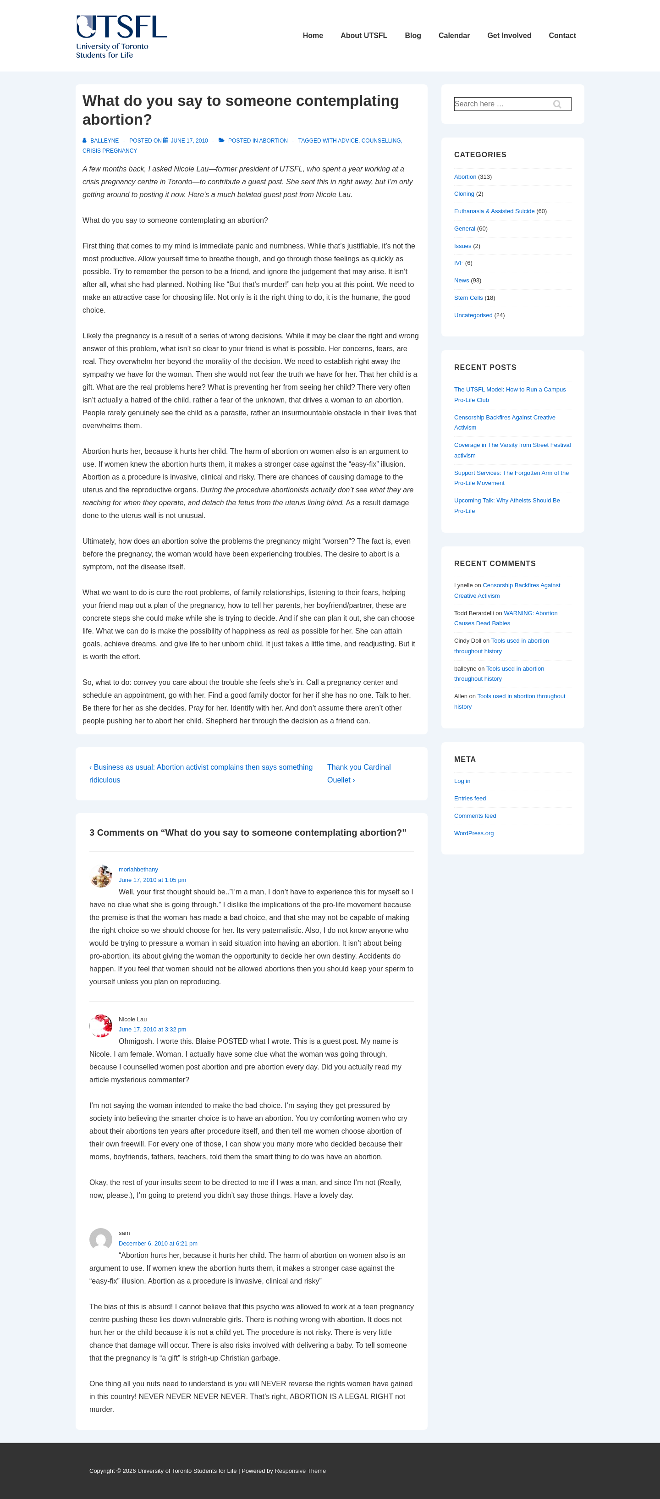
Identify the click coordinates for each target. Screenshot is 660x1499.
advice (348, 141)
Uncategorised (473, 315)
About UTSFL (364, 35)
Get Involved (509, 35)
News (461, 280)
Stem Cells (468, 297)
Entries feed (470, 798)
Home (313, 35)
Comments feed (475, 815)
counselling (381, 141)
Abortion (273, 141)
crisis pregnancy (109, 151)
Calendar (454, 35)
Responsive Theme (300, 1470)
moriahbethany (138, 869)
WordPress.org (474, 833)
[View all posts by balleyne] (101, 141)
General (464, 228)
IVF (458, 262)
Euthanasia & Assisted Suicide (494, 211)
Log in (462, 780)
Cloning (464, 193)
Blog (413, 35)
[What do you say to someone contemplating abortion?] (189, 141)
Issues (463, 245)
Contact (562, 35)
